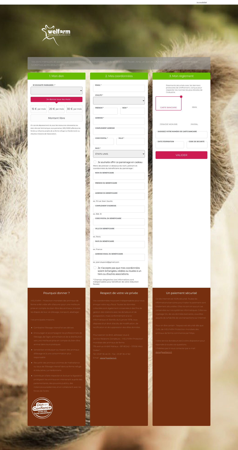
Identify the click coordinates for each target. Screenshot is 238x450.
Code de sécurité (196, 142)
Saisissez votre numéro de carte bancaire (177, 132)
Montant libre (48, 118)
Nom (125, 108)
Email (98, 85)
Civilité (99, 95)
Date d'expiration (166, 142)
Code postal (101, 138)
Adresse (99, 118)
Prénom (99, 108)
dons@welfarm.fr (108, 358)
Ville (121, 138)
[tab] (56, 99)
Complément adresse (105, 128)
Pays (97, 148)
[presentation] (56, 99)
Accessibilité (202, 2)
